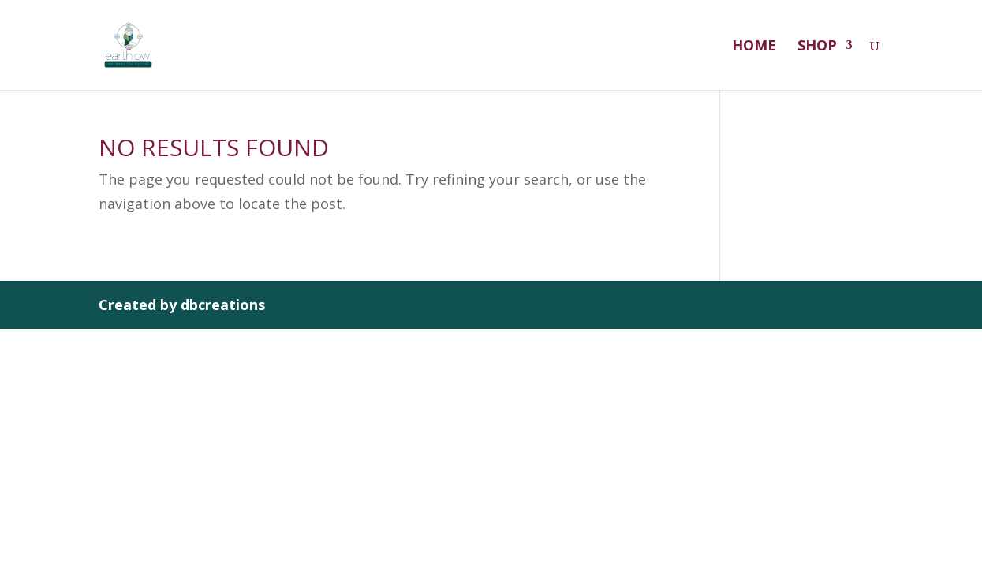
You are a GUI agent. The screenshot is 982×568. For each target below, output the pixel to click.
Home (754, 46)
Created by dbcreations (182, 304)
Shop (817, 46)
